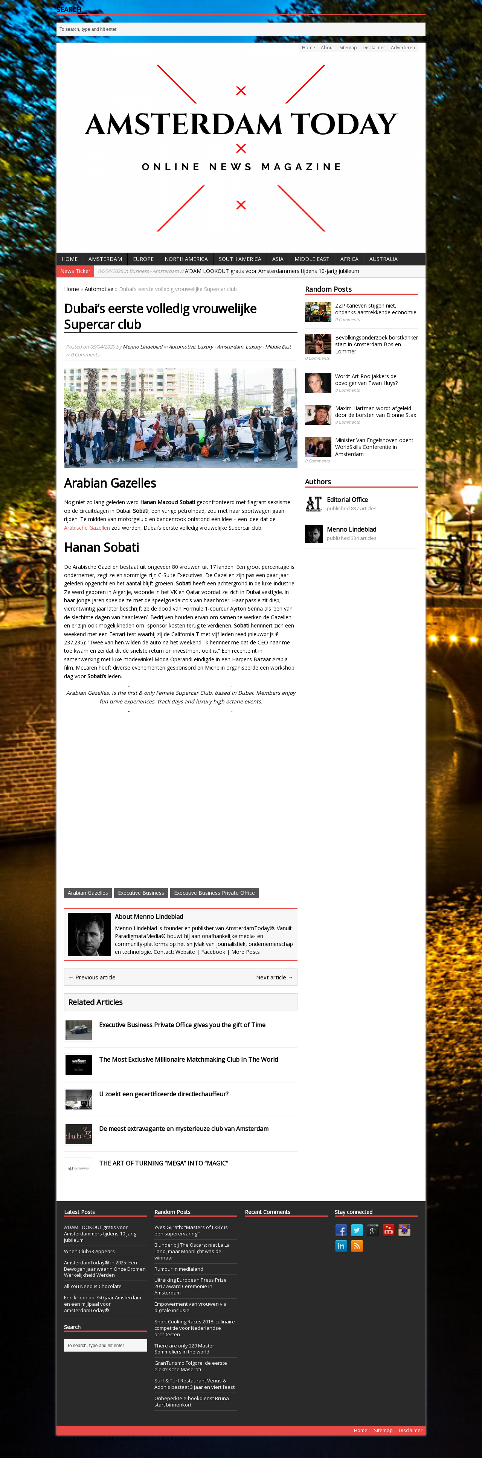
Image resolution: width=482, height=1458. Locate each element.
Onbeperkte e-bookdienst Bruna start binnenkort (191, 1401)
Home (308, 47)
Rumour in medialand (178, 1269)
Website (185, 951)
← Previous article (92, 977)
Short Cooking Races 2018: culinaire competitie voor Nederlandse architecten (194, 1328)
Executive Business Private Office (214, 892)
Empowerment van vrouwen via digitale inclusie (190, 1307)
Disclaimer (374, 47)
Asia (278, 258)
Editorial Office (347, 500)
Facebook (213, 951)
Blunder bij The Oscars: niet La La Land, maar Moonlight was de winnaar (192, 1251)
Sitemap (348, 47)
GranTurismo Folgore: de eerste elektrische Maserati (190, 1366)
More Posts (245, 951)
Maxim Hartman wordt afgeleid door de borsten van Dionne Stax (375, 411)
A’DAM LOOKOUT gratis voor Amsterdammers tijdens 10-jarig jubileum (228, 270)
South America (240, 258)
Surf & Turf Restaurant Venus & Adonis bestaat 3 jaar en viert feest (194, 1383)
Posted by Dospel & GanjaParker (157, 1438)
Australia (383, 258)
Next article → (274, 977)
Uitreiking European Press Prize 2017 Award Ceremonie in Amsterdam (190, 1286)
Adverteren (403, 47)
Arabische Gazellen (87, 527)
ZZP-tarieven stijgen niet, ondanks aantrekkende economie (375, 309)
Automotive (182, 346)
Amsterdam (105, 258)
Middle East (311, 258)
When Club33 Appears (89, 1251)
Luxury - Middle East (268, 346)
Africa (349, 258)
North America (186, 258)
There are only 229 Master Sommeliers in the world (184, 1348)
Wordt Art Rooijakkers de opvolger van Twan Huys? (366, 379)
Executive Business (141, 892)
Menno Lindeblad (142, 346)
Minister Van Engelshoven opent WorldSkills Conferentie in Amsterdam (374, 446)
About (327, 47)
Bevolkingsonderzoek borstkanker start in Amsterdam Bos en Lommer (376, 344)
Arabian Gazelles (88, 892)
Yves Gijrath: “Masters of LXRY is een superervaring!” (191, 1230)
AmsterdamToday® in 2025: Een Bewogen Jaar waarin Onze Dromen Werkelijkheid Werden (105, 1269)
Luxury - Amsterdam (220, 346)
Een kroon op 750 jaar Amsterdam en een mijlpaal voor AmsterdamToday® (102, 1304)
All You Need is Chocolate (93, 1286)
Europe (143, 258)
